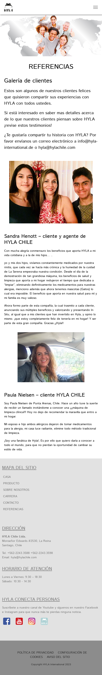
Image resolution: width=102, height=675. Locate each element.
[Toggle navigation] (95, 7)
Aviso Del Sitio (58, 657)
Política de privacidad (35, 653)
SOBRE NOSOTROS (16, 490)
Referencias (13, 509)
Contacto (11, 503)
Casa (7, 477)
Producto (11, 483)
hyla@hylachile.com (24, 557)
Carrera (10, 496)
